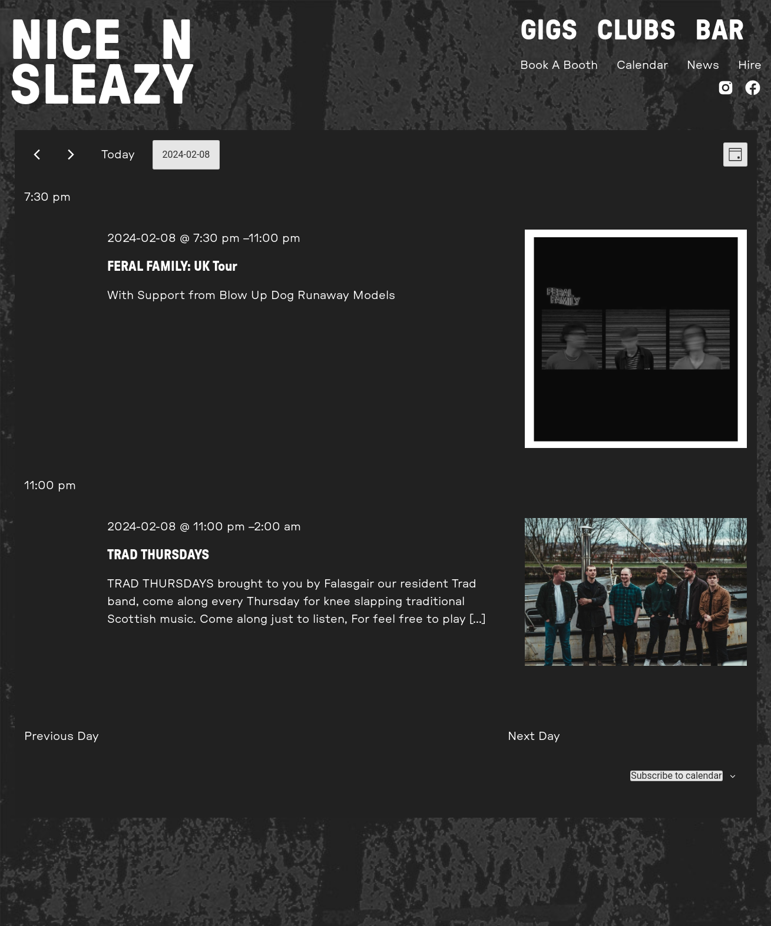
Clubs (636, 30)
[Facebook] (753, 90)
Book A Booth (559, 65)
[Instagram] (725, 90)
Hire (750, 65)
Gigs (549, 30)
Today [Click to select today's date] (118, 155)
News (703, 65)
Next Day (534, 736)
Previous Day (61, 736)
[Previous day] (36, 155)
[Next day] (71, 155)
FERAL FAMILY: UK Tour (172, 267)
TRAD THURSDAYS (158, 555)
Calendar (642, 65)
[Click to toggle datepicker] (186, 155)
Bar (719, 30)
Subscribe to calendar (676, 776)
